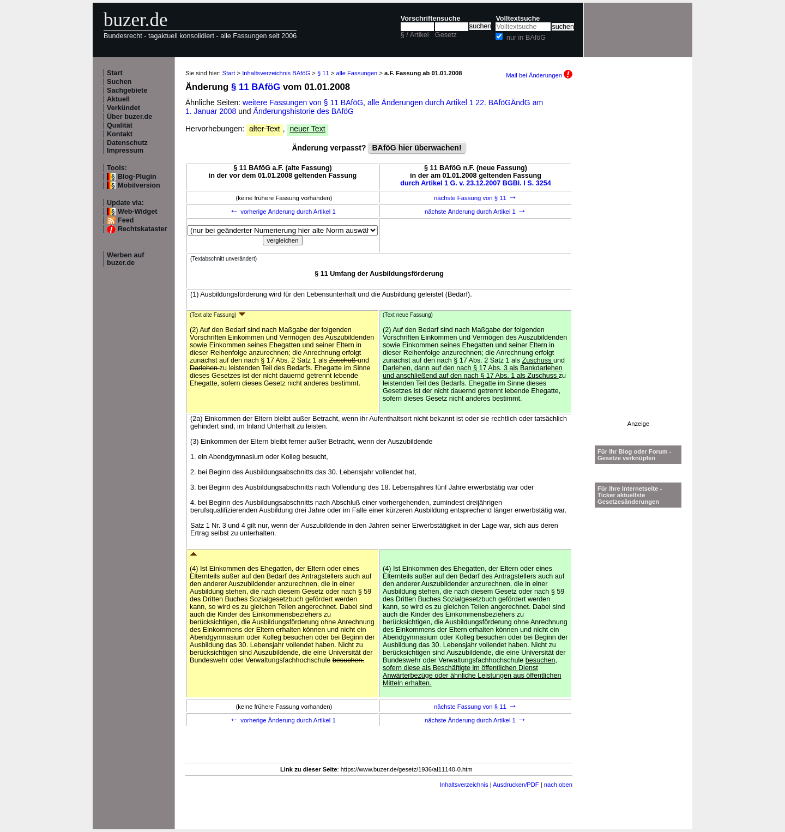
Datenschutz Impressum (127, 146)
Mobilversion (139, 185)
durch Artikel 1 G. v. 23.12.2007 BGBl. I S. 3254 (475, 183)
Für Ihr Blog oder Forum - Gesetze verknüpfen (634, 454)
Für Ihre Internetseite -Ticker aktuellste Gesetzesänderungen (629, 495)
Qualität (119, 125)
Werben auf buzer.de (125, 259)
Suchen (119, 82)
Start (115, 73)
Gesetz (446, 35)
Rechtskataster (142, 229)
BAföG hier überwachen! (416, 147)
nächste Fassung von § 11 (475, 198)
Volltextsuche (518, 18)
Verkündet (123, 108)
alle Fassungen (356, 73)
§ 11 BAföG (255, 87)
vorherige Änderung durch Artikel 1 (283, 211)
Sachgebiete (127, 90)
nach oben (558, 784)
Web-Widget (137, 211)
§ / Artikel (415, 35)
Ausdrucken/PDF (516, 784)
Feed (126, 220)
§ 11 (323, 73)
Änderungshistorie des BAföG (303, 111)
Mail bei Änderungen (539, 75)
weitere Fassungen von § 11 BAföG (303, 102)
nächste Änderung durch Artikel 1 (476, 211)
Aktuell (118, 99)
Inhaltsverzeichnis (464, 784)
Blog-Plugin (137, 176)
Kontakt (119, 134)
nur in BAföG (526, 37)
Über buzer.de (129, 116)
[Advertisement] (638, 256)
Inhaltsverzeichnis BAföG (276, 73)
